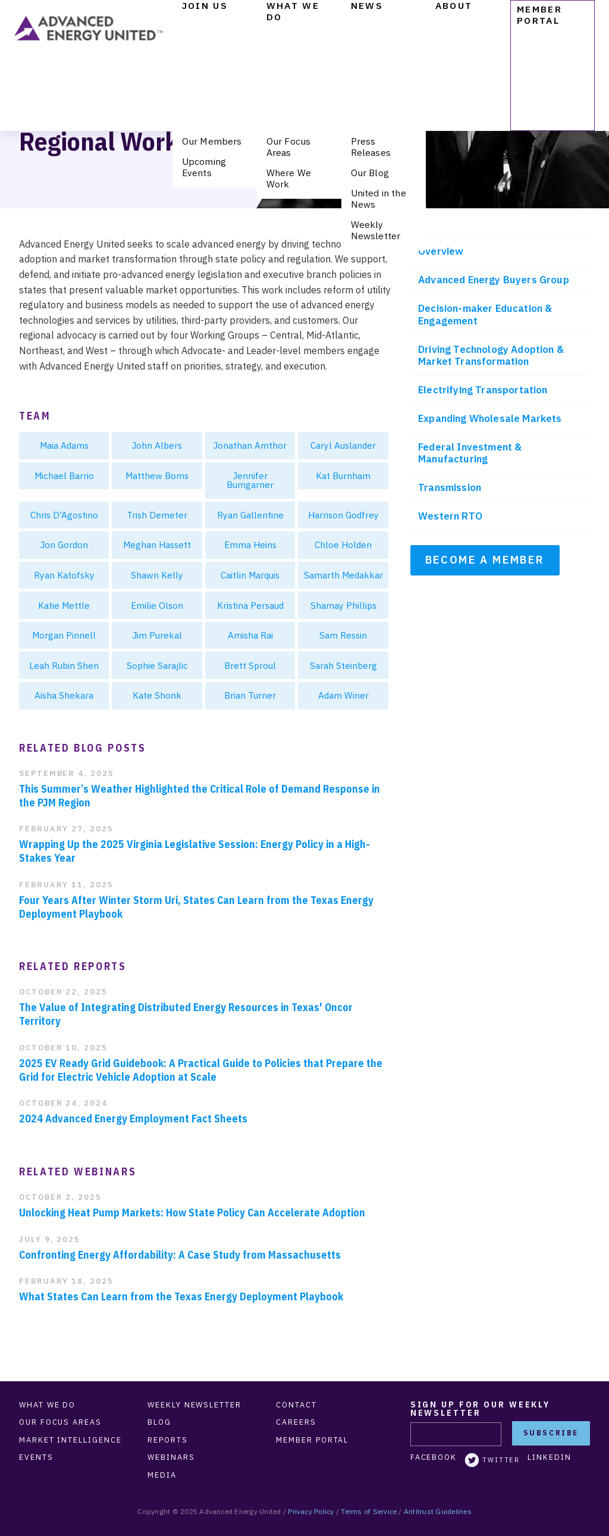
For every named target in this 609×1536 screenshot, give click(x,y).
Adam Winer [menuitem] (343, 695)
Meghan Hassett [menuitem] (157, 544)
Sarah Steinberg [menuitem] (343, 665)
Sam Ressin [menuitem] (343, 635)
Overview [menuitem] (440, 251)
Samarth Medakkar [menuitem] (343, 575)
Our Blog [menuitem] (370, 173)
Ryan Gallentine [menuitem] (250, 515)
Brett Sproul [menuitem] (250, 665)
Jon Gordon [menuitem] (64, 544)
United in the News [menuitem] (378, 198)
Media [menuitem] (162, 1475)
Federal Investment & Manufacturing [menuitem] (470, 452)
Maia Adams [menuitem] (64, 445)
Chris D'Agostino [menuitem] (64, 515)
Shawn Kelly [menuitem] (157, 575)
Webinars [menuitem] (170, 1457)
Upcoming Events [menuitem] (204, 167)
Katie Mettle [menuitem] (64, 605)
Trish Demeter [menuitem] (157, 515)
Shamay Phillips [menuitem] (343, 605)
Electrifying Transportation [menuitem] (483, 389)
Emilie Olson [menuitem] (157, 605)
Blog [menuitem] (159, 1422)
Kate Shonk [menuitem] (157, 695)
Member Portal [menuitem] (539, 14)
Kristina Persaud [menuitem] (250, 605)
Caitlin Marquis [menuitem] (250, 575)
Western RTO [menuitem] (450, 516)
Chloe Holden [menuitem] (343, 544)
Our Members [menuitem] (212, 141)
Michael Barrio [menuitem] (64, 475)
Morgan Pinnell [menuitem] (64, 635)
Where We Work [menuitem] (288, 178)
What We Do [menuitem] (292, 11)
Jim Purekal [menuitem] (157, 635)
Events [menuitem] (36, 1457)
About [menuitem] (454, 5)
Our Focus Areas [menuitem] (288, 146)
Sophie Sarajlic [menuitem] (157, 665)
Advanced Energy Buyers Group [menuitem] (493, 279)
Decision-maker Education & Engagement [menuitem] (485, 314)
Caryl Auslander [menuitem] (343, 445)
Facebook (433, 1457)
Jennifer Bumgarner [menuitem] (250, 480)
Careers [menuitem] (296, 1422)
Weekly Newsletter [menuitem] (376, 230)
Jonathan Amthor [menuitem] (250, 445)
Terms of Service (369, 1511)
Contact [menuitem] (296, 1405)
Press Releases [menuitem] (371, 146)
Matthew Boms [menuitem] (157, 475)
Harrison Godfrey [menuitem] (343, 515)
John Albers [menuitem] (157, 445)
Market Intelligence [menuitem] (70, 1440)
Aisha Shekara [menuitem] (63, 695)
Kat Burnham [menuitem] (343, 475)
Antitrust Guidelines (438, 1511)
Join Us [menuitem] (205, 5)
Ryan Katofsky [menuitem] (64, 575)
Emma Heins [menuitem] (250, 544)
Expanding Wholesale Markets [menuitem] (490, 418)
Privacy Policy (311, 1511)
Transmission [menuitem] (449, 487)
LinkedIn (549, 1457)
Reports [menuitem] (167, 1440)
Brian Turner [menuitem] (250, 695)
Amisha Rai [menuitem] (250, 635)
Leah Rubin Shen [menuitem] (64, 665)
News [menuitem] (367, 5)
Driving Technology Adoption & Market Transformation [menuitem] (491, 355)
